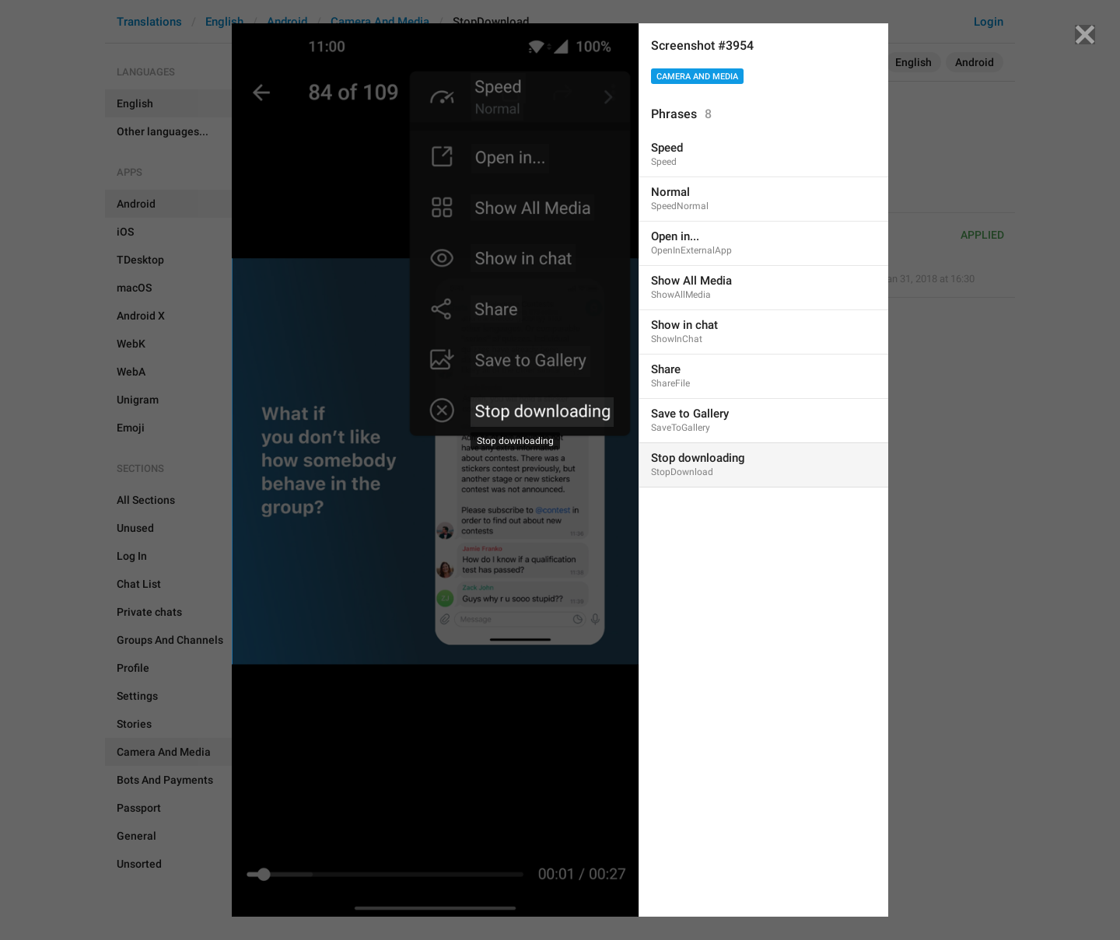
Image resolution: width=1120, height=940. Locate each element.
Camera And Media (697, 77)
